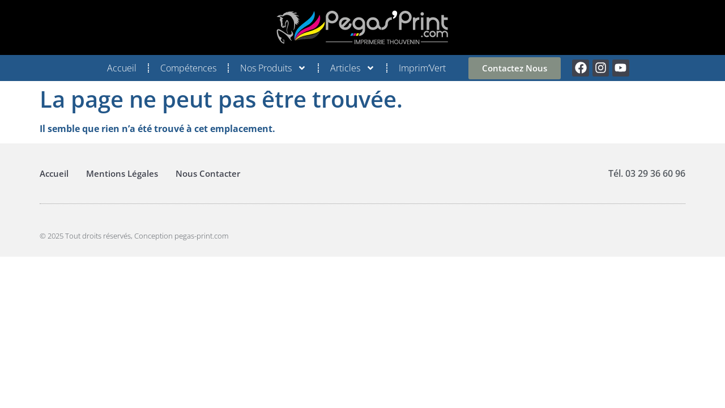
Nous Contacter (208, 173)
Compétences (188, 68)
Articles (352, 68)
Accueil (122, 68)
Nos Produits (273, 68)
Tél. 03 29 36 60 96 (646, 173)
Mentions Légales (122, 173)
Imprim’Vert (422, 68)
